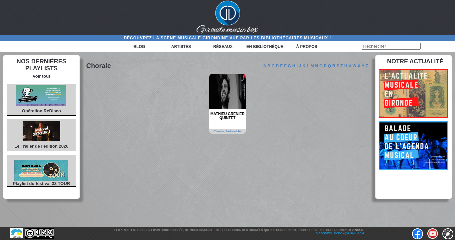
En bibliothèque (264, 46)
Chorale (219, 131)
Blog (139, 46)
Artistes (181, 46)
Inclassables (233, 131)
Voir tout (41, 76)
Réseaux (222, 46)
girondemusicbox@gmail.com (339, 233)
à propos (306, 46)
